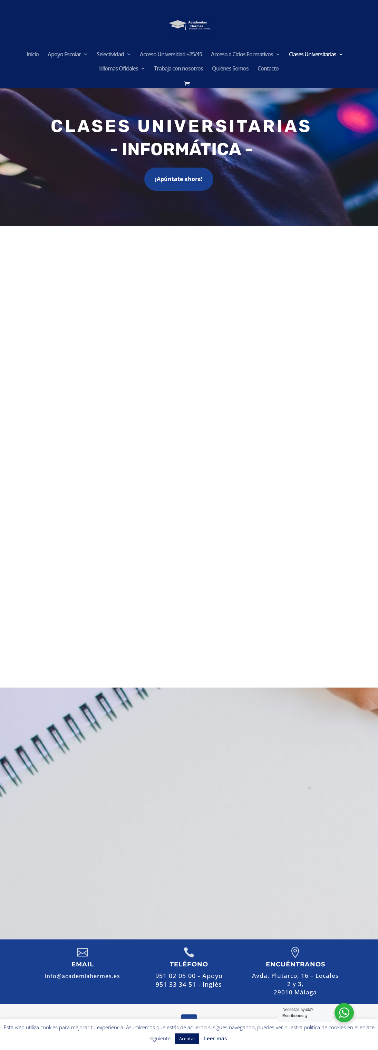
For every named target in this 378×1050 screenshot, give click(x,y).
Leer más (215, 1038)
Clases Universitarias (312, 55)
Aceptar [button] (187, 1038)
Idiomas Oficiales (118, 69)
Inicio (33, 55)
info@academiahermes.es (260, 861)
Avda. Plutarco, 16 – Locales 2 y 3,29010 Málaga (295, 984)
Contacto (268, 69)
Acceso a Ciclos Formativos (242, 55)
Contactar (239, 884)
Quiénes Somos (230, 69)
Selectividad (110, 55)
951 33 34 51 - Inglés (189, 984)
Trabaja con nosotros (178, 69)
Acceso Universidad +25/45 (171, 55)
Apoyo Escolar (64, 55)
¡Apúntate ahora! (179, 179)
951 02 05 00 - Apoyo (238, 832)
